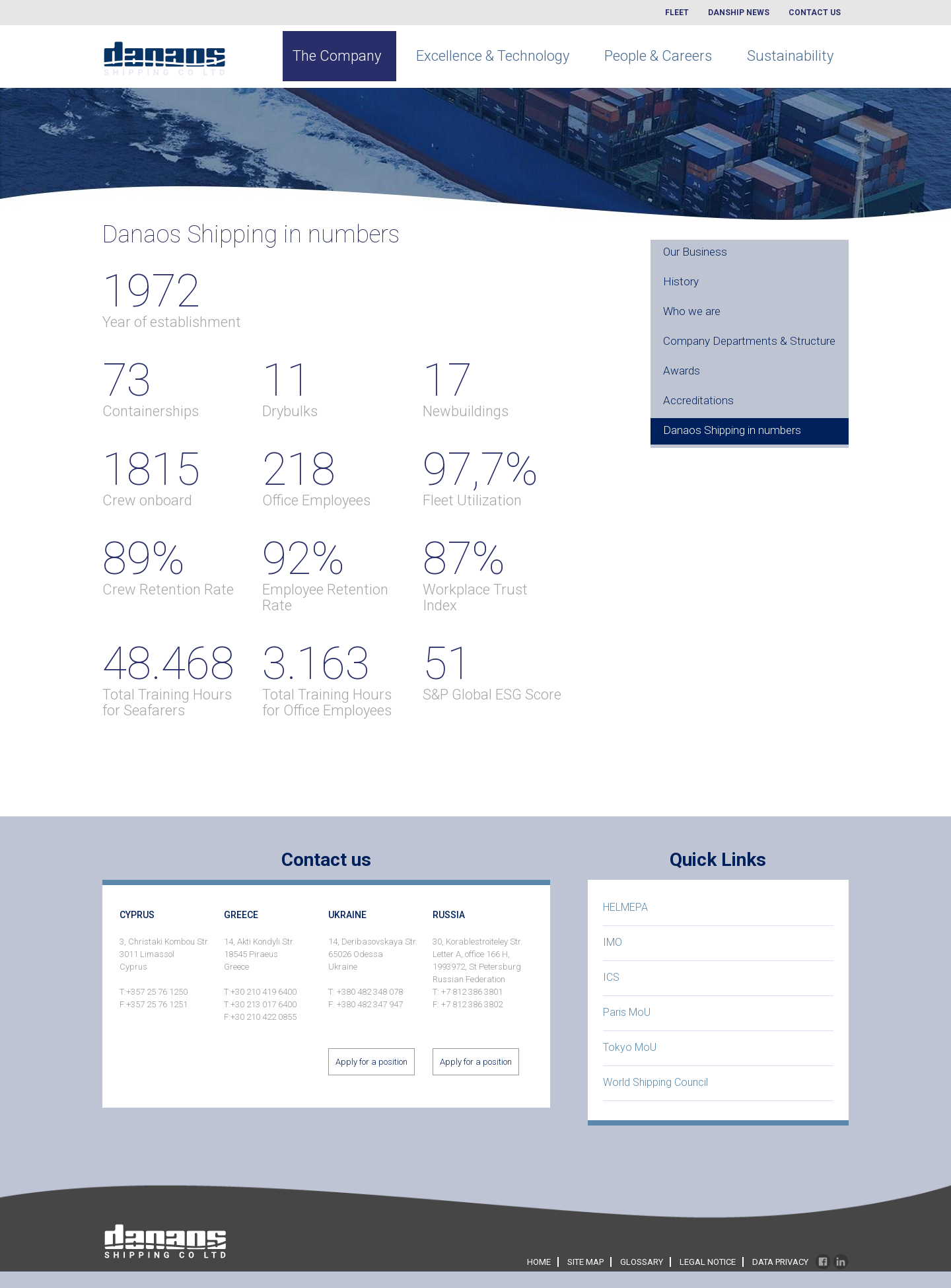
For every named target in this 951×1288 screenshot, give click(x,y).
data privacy (780, 1262)
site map (585, 1262)
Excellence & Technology (492, 56)
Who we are (692, 311)
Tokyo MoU (629, 1047)
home (539, 1262)
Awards (681, 370)
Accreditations (698, 400)
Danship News (738, 12)
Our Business (695, 251)
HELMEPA (625, 907)
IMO (612, 942)
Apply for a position (371, 1062)
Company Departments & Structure (749, 340)
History (681, 281)
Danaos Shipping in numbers (732, 430)
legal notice (708, 1262)
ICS (611, 977)
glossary (641, 1262)
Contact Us (815, 12)
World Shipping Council (655, 1082)
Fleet (677, 12)
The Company (337, 56)
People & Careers (658, 56)
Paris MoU (627, 1012)
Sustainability (790, 56)
